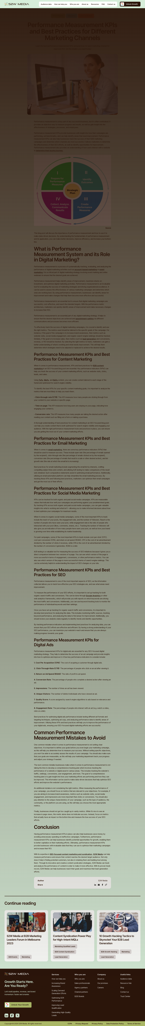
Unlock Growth (132, 4)
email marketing (55, 450)
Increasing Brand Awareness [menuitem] (58, 984)
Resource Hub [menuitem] (126, 983)
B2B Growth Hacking (109, 952)
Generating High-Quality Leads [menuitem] (61, 1013)
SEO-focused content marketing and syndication (71, 854)
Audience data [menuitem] (126, 979)
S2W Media (98, 854)
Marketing (71, 16)
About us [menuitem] (100, 979)
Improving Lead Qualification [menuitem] (58, 1006)
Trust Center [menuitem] (125, 996)
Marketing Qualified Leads (65, 946)
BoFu (55, 380)
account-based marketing (86, 269)
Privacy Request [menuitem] (82, 1024)
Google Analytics (93, 596)
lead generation (89, 339)
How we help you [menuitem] (58, 979)
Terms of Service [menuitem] (133, 1024)
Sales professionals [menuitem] (82, 983)
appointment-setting (85, 319)
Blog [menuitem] (122, 988)
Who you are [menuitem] (80, 979)
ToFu (41, 380)
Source (108, 228)
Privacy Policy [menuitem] (97, 1024)
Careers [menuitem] (100, 988)
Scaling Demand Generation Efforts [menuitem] (59, 992)
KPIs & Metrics (58, 16)
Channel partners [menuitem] (81, 992)
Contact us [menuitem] (124, 992)
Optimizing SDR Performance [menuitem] (58, 999)
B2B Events (13, 957)
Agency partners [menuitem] (81, 988)
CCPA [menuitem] (70, 1024)
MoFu (46, 380)
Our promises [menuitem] (102, 983)
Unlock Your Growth (20, 1005)
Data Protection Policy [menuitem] (115, 1024)
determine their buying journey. (49, 151)
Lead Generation (86, 16)
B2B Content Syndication (64, 952)
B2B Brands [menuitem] (79, 996)
